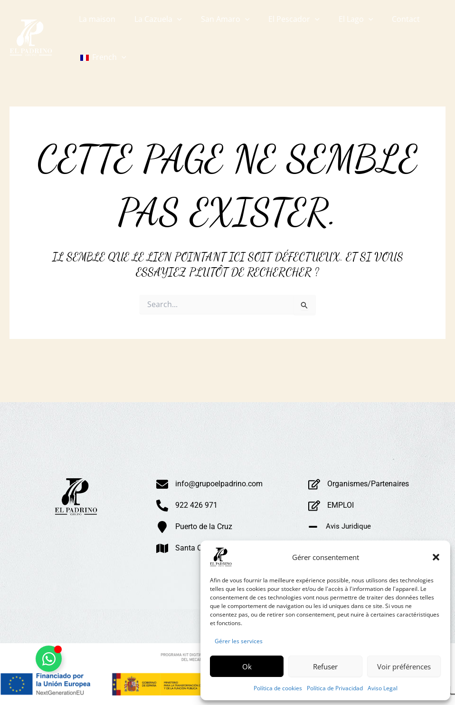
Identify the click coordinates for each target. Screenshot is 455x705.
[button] (436, 557)
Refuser (325, 666)
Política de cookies (278, 688)
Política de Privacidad (335, 688)
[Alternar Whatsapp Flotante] (49, 659)
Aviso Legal (383, 688)
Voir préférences (404, 666)
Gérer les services (239, 641)
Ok (247, 666)
